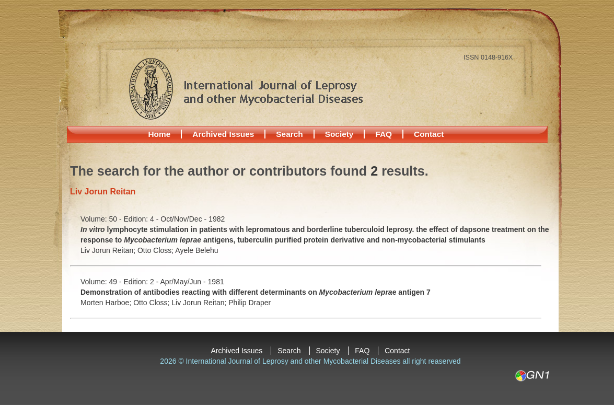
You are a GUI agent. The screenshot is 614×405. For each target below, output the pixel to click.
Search (289, 134)
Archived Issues (223, 134)
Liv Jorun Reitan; (108, 250)
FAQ (383, 134)
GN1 (532, 375)
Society (339, 134)
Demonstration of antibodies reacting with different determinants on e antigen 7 (255, 292)
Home (159, 134)
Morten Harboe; (106, 302)
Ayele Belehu (196, 250)
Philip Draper (249, 302)
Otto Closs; (156, 250)
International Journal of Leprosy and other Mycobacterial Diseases (246, 88)
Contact (429, 134)
